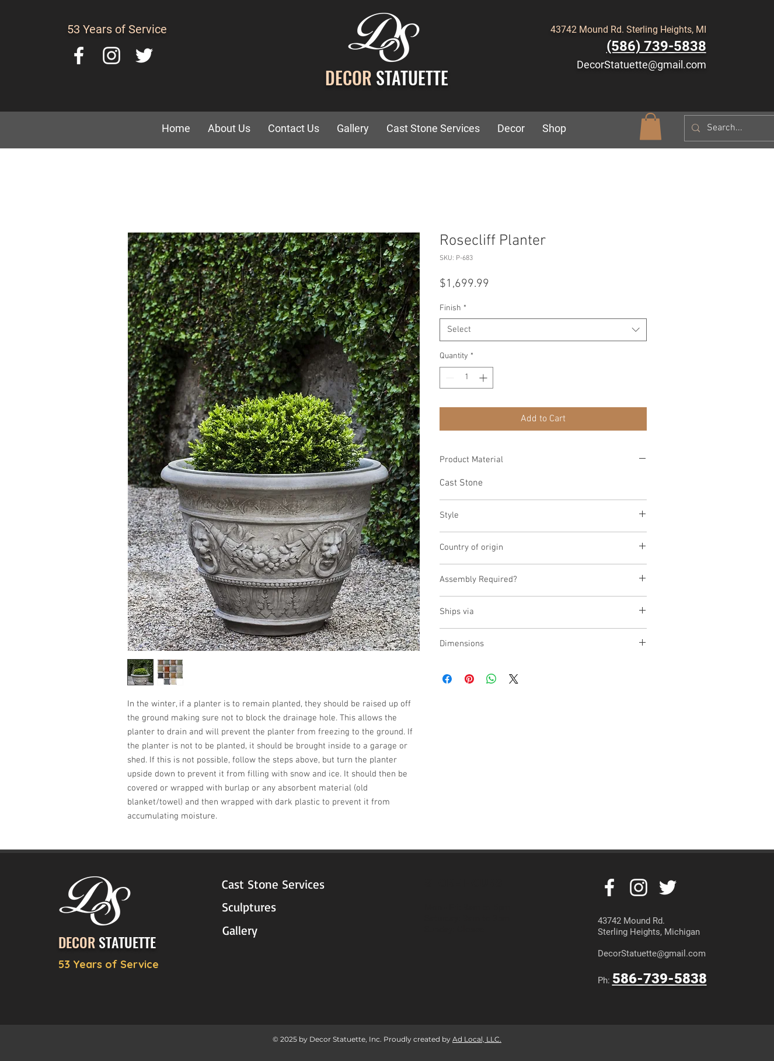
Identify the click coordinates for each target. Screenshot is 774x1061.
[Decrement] (448, 377)
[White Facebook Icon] (78, 55)
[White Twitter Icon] (144, 55)
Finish (453, 308)
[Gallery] (276, 930)
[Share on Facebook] (447, 679)
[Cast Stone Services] (281, 884)
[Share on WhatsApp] (491, 679)
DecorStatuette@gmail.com (641, 64)
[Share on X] (514, 679)
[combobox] (543, 329)
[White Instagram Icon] (111, 55)
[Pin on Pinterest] (469, 679)
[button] (511, 128)
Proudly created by (417, 1039)
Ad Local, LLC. (476, 1039)
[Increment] (484, 377)
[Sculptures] (275, 907)
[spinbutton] (466, 377)
